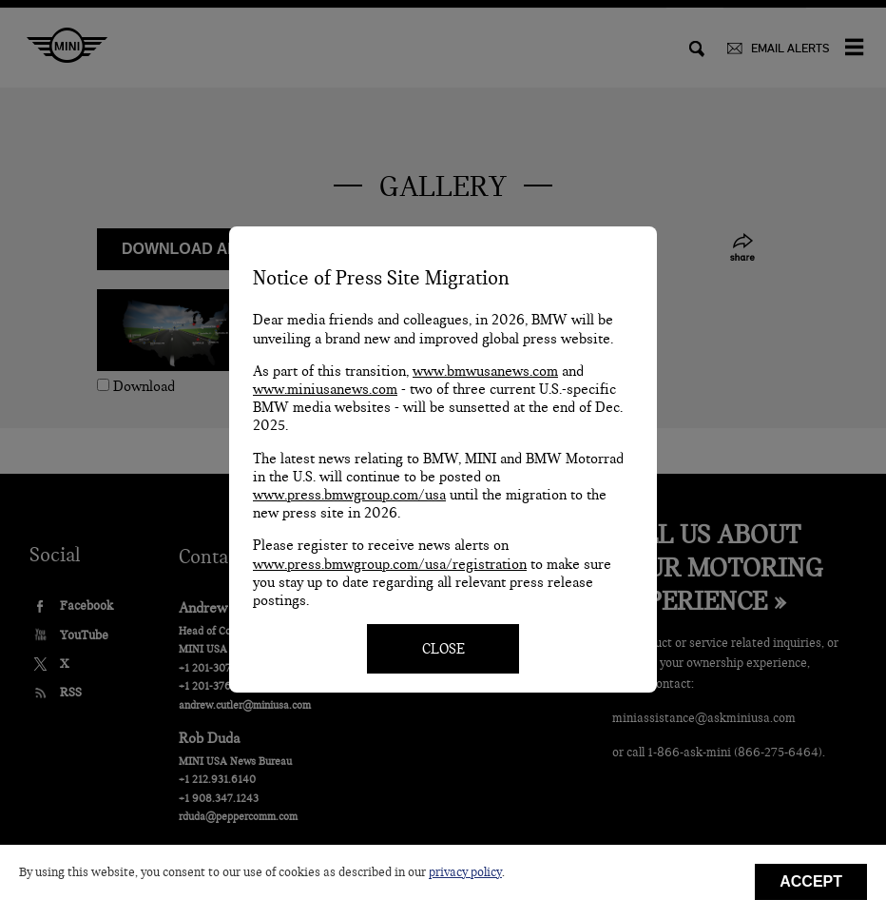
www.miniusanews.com (325, 389)
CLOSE (443, 648)
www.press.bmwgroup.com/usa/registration (390, 564)
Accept (811, 881)
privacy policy (465, 872)
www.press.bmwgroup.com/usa (349, 494)
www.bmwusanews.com (485, 371)
